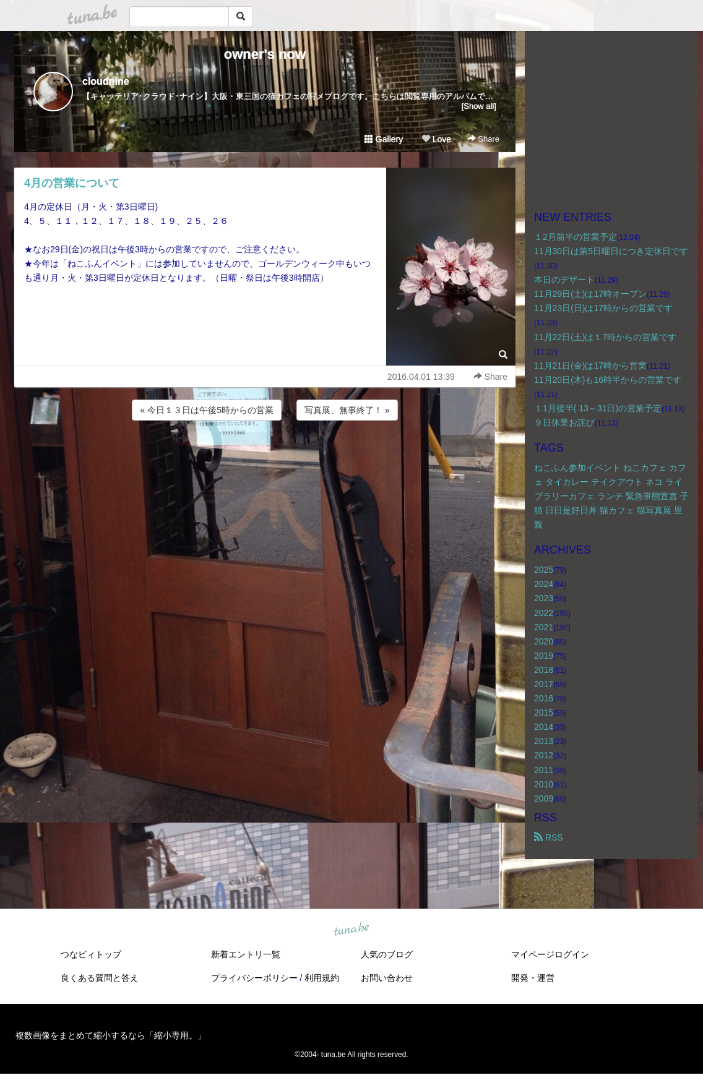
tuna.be (351, 929)
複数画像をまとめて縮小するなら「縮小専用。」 (110, 1035)
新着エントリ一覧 (245, 954)
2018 (543, 670)
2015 (543, 712)
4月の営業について (71, 183)
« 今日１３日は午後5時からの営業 (206, 410)
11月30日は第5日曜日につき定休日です (611, 251)
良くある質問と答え (100, 978)
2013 (543, 741)
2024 (543, 584)
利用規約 (321, 978)
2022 (543, 613)
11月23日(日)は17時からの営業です (603, 308)
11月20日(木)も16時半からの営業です (607, 380)
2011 (543, 770)
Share (483, 138)
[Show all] (479, 106)
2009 (543, 798)
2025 (543, 570)
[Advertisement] (264, 456)
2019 (543, 656)
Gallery (383, 139)
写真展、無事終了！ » (347, 410)
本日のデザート (564, 280)
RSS (548, 837)
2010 (543, 784)
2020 (543, 641)
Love (436, 139)
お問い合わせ (387, 978)
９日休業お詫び (564, 422)
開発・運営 (532, 978)
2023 (543, 598)
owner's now (265, 54)
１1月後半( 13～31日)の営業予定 (598, 408)
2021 (543, 627)
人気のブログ (387, 954)
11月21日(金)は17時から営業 (590, 365)
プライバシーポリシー (254, 978)
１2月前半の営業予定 (575, 237)
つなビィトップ (91, 954)
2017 (543, 684)
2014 (543, 727)
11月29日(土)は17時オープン (590, 294)
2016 (543, 698)
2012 (543, 755)
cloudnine (105, 81)
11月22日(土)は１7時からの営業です (605, 337)
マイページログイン (550, 954)
